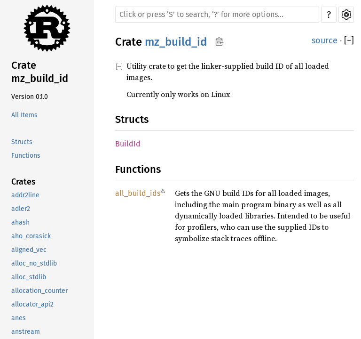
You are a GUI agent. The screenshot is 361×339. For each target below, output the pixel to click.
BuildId (128, 143)
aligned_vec (29, 250)
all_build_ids (137, 193)
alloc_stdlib (28, 277)
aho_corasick (31, 236)
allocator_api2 (32, 304)
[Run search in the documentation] (217, 15)
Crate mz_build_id (39, 72)
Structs (21, 142)
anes (18, 318)
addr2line (25, 195)
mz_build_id (176, 41)
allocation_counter (39, 291)
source (324, 40)
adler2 (20, 209)
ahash (20, 222)
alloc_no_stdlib (34, 263)
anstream (25, 332)
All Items (24, 115)
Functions (25, 156)
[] (349, 41)
